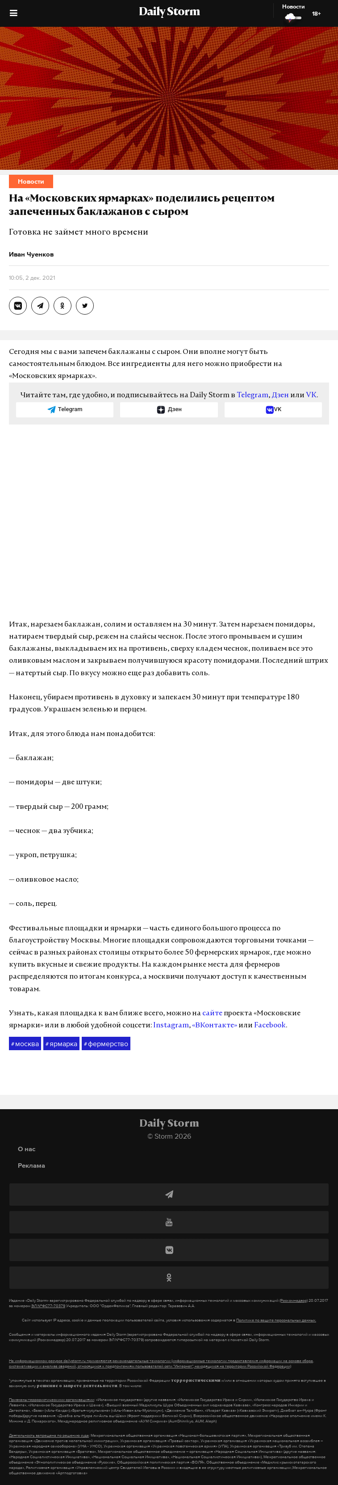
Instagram (171, 1025)
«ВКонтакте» (214, 1025)
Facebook (270, 1025)
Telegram (252, 395)
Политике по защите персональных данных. (276, 1320)
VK (311, 395)
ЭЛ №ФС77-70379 (48, 1306)
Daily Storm (169, 12)
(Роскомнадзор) (294, 1300)
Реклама (31, 1165)
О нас (26, 1149)
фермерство (106, 1043)
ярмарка (61, 1043)
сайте (212, 1013)
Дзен (280, 395)
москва (25, 1043)
